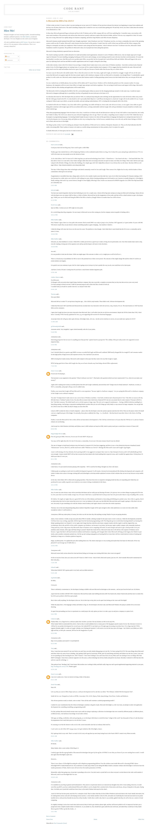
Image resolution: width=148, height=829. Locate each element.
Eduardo (53, 567)
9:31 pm (54, 459)
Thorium (53, 294)
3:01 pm (54, 811)
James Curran (54, 371)
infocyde (53, 190)
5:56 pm (54, 344)
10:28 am (54, 777)
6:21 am (54, 679)
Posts (7, 56)
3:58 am (54, 272)
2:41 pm (54, 614)
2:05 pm (54, 185)
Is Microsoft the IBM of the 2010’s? (60, 21)
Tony (52, 648)
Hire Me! (9, 30)
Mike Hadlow (55, 219)
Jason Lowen (54, 674)
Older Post (141, 819)
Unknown (53, 619)
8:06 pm (54, 429)
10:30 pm (54, 246)
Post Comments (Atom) (60, 823)
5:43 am (54, 573)
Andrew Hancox (55, 277)
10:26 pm (54, 234)
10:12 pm (54, 215)
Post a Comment (50, 816)
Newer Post (49, 819)
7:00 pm (54, 366)
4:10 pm (54, 200)
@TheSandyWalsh (56, 326)
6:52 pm (54, 633)
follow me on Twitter (34, 70)
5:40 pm (54, 332)
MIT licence (24, 42)
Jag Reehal (54, 577)
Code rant (74, 8)
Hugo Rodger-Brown (57, 433)
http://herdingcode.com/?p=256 (59, 666)
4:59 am (54, 669)
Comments (9, 60)
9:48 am (54, 289)
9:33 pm (54, 643)
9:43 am (54, 736)
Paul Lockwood (55, 144)
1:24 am (54, 562)
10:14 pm (54, 485)
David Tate (54, 684)
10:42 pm (54, 545)
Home (95, 819)
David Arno (54, 205)
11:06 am (54, 321)
